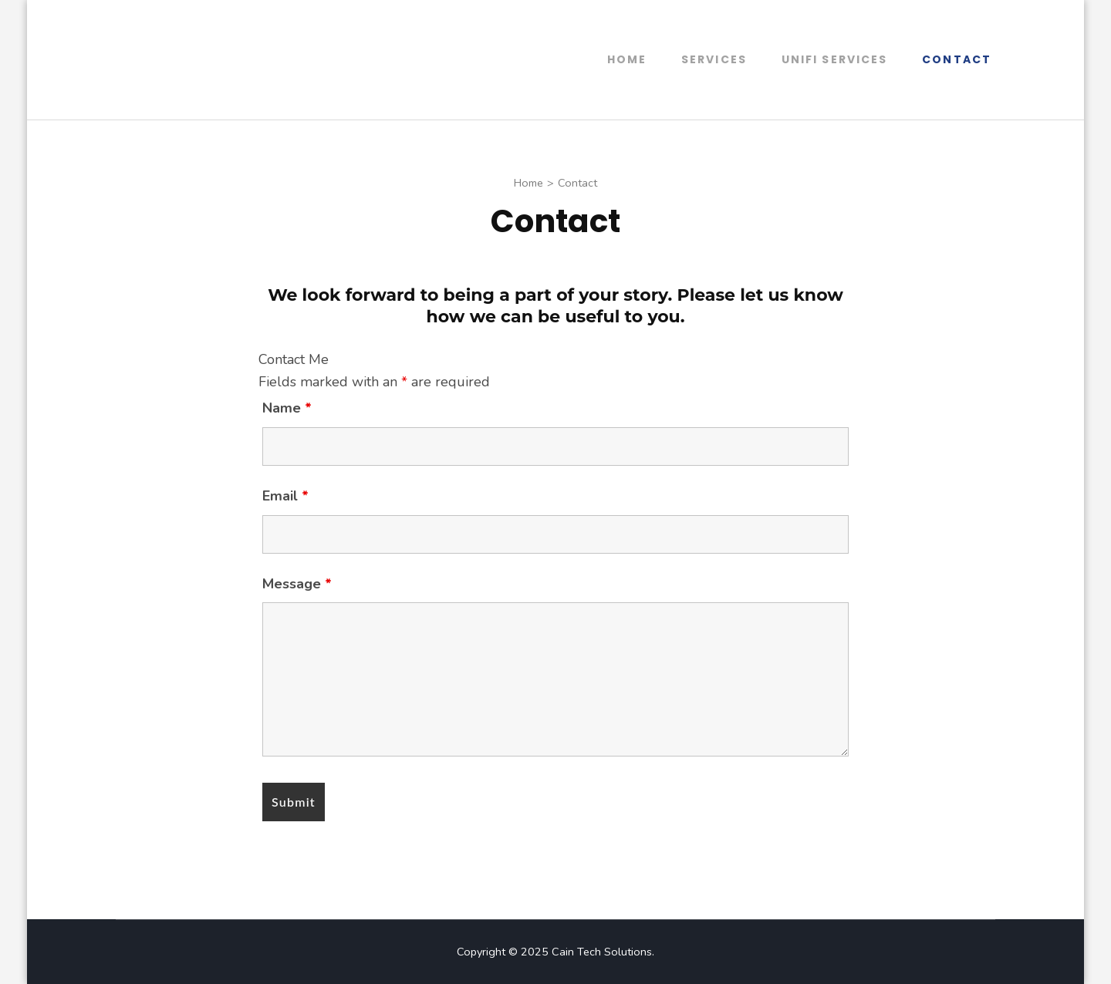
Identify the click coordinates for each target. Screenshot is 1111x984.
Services (714, 59)
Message (297, 584)
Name (287, 408)
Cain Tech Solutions (602, 951)
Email (285, 496)
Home (627, 59)
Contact (956, 59)
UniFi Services (834, 59)
